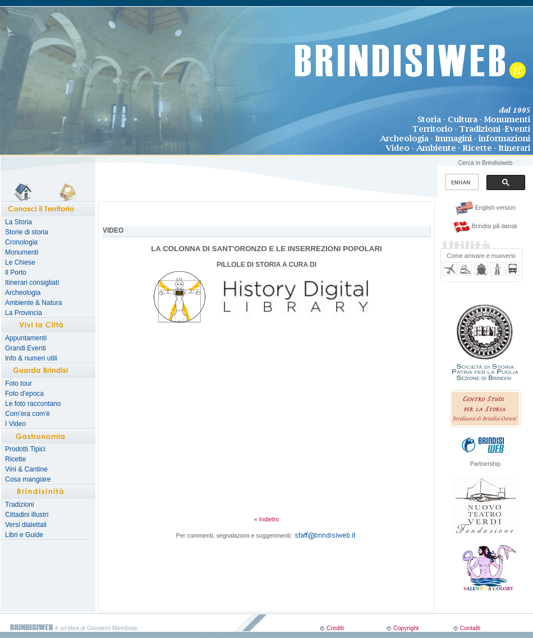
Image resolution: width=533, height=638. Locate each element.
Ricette (15, 459)
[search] (461, 182)
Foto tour (18, 383)
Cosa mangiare (27, 479)
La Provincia (23, 313)
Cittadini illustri (26, 515)
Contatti (470, 628)
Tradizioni (19, 504)
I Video (15, 424)
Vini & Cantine (26, 469)
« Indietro (266, 519)
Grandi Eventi (25, 348)
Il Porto (15, 272)
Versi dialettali (26, 525)
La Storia (18, 222)
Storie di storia (26, 232)
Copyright (406, 628)
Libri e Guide (24, 535)
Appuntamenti (26, 338)
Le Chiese (20, 262)
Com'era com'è (27, 414)
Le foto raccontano (33, 404)
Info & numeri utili (31, 358)
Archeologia (22, 293)
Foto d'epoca (24, 393)
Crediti (335, 628)
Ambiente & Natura (33, 303)
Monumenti (21, 252)
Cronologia (21, 242)
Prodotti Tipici (25, 449)
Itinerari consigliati (32, 282)
